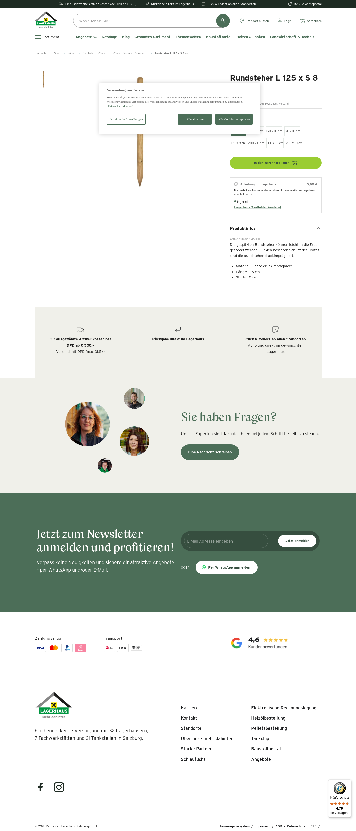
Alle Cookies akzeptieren (234, 119)
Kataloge (109, 37)
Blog (126, 37)
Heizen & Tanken (250, 37)
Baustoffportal (218, 37)
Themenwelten (188, 37)
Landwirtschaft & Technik (292, 37)
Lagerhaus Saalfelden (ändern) (257, 207)
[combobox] (151, 21)
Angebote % (86, 37)
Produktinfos (276, 228)
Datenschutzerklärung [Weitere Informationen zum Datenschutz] (120, 105)
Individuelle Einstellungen (126, 119)
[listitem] (190, 708)
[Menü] (348, 782)
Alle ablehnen (195, 119)
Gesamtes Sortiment (152, 37)
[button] (227, 567)
